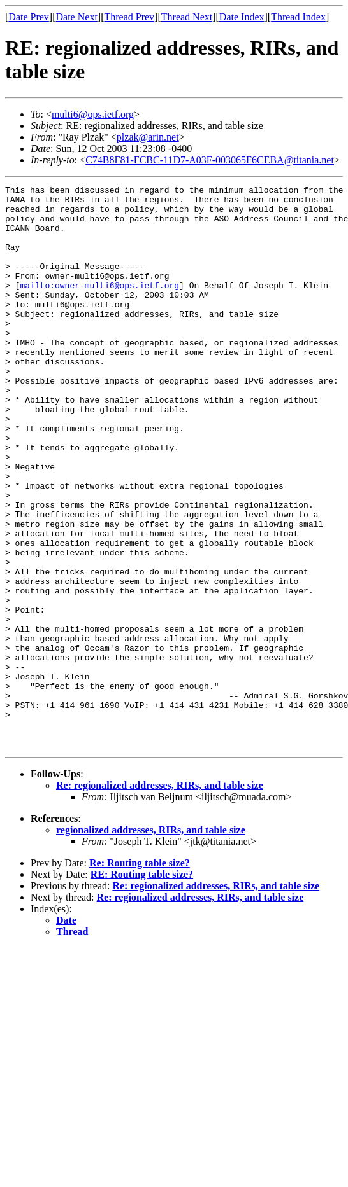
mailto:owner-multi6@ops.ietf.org (99, 306)
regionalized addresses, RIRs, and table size (150, 942)
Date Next (77, 16)
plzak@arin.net (148, 137)
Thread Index (298, 16)
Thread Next (186, 16)
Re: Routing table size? (139, 975)
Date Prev (28, 16)
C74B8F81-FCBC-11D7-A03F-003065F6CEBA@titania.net (209, 160)
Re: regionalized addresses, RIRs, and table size (159, 897)
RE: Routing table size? (142, 987)
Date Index (242, 16)
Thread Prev (129, 16)
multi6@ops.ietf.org (93, 114)
